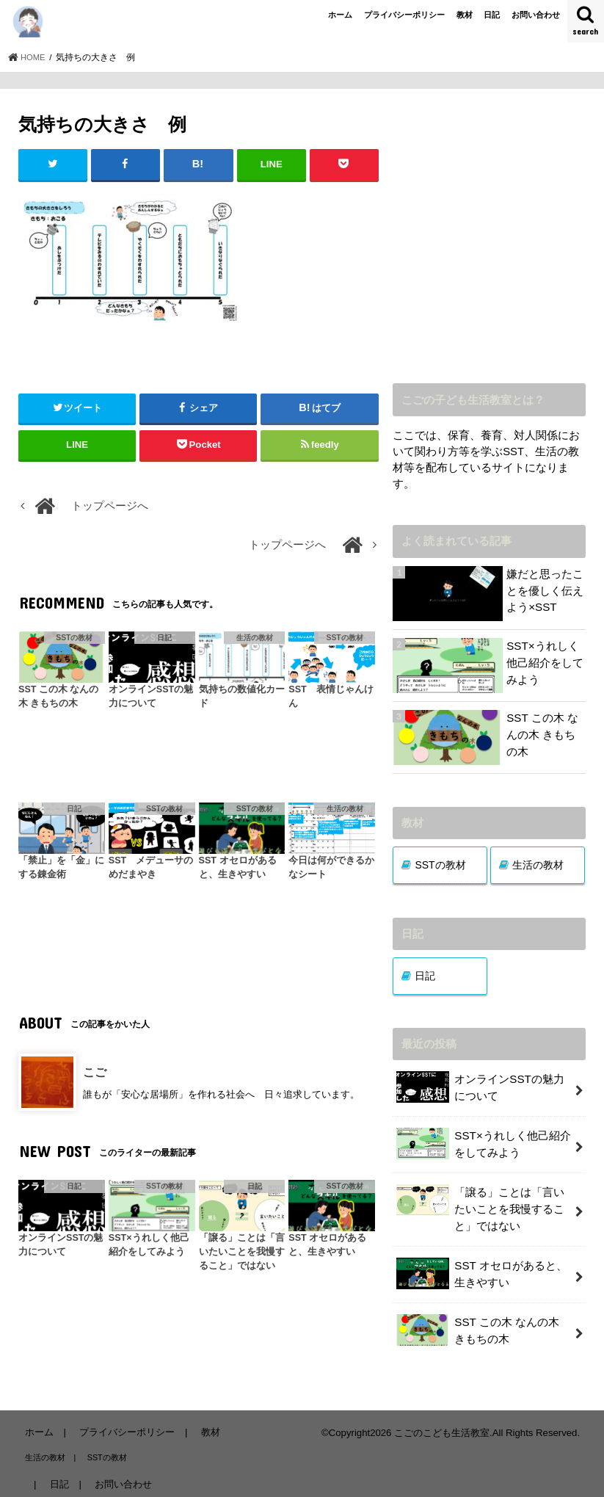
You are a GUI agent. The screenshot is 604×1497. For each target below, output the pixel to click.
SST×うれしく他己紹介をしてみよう (483, 1142)
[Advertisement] (489, 243)
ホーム (340, 14)
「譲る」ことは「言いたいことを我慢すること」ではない (480, 1204)
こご (94, 1072)
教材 (464, 14)
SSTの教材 (440, 865)
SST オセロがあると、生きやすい (481, 1269)
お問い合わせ (536, 14)
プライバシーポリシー (404, 14)
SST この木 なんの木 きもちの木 (484, 1324)
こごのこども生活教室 (442, 1424)
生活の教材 (538, 865)
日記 (492, 14)
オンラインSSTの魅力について (480, 1087)
